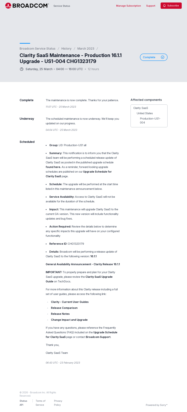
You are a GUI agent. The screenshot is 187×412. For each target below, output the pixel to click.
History (66, 48)
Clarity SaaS (140, 108)
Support (150, 5)
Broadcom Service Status (37, 48)
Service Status (61, 5)
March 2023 (85, 48)
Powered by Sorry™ (157, 405)
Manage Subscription (128, 5)
